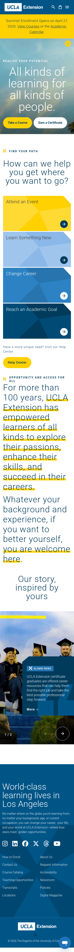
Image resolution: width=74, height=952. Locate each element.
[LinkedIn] (15, 845)
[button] (68, 43)
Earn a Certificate (50, 122)
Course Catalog (12, 872)
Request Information (54, 865)
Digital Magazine (51, 895)
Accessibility (48, 872)
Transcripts (9, 887)
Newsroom (47, 880)
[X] (36, 845)
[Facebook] (25, 845)
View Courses (28, 26)
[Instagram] (5, 845)
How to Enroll (11, 857)
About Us (46, 857)
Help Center (17, 362)
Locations (8, 895)
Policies (45, 887)
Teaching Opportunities (17, 880)
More (31, 709)
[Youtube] (57, 845)
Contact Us (9, 865)
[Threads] (46, 845)
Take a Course (17, 122)
